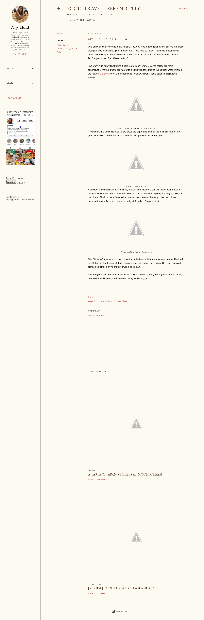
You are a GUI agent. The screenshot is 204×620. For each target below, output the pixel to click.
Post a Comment (96, 315)
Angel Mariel (20, 27)
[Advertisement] (136, 343)
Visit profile (20, 54)
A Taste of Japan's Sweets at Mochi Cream (125, 474)
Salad (59, 52)
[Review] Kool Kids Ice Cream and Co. (121, 588)
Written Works (84, 20)
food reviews (63, 45)
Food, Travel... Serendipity (103, 8)
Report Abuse (14, 97)
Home (70, 20)
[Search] (183, 8)
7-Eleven (104, 74)
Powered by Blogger (122, 611)
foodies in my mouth (67, 48)
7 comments (100, 593)
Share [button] (59, 33)
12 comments (100, 479)
